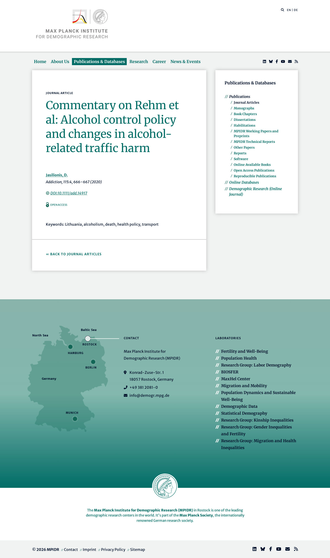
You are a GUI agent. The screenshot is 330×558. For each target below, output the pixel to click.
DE (296, 10)
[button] (282, 9)
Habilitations (244, 125)
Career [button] (159, 61)
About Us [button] (60, 61)
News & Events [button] (185, 61)
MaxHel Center (235, 378)
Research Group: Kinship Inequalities (257, 420)
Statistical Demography (244, 413)
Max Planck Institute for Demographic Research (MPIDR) (143, 510)
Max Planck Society (196, 515)
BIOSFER (229, 372)
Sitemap (137, 549)
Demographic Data (239, 406)
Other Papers (244, 147)
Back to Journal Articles (76, 254)
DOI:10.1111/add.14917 (68, 193)
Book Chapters (245, 114)
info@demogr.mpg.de (149, 395)
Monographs (244, 108)
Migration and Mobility (244, 385)
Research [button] (138, 61)
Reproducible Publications (255, 176)
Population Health (239, 358)
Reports (240, 153)
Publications (239, 96)
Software (241, 159)
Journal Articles (246, 102)
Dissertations (245, 120)
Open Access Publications (254, 170)
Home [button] (40, 61)
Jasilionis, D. (57, 175)
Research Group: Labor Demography (256, 365)
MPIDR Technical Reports (254, 142)
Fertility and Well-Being (244, 351)
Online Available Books (252, 165)
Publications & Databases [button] (99, 61)
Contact (71, 549)
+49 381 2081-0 (143, 387)
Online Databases (244, 182)
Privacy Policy (113, 549)
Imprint (89, 549)
